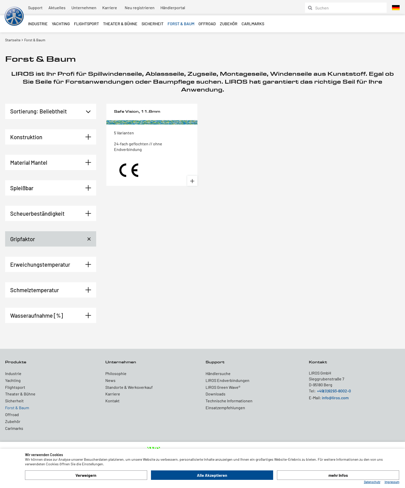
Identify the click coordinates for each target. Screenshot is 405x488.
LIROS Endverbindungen (227, 380)
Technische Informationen (229, 400)
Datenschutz (372, 482)
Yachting (61, 23)
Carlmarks (253, 23)
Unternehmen (83, 7)
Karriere (109, 7)
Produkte (15, 361)
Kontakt (112, 400)
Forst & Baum (181, 23)
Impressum (392, 482)
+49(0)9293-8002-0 (334, 390)
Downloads (215, 393)
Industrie (38, 23)
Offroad (207, 23)
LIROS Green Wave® (223, 387)
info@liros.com (335, 397)
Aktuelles (57, 7)
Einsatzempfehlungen (225, 407)
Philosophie (115, 373)
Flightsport (86, 23)
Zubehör (228, 23)
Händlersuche (218, 373)
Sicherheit (152, 23)
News (110, 380)
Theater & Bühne (120, 23)
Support (35, 7)
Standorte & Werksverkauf (129, 387)
